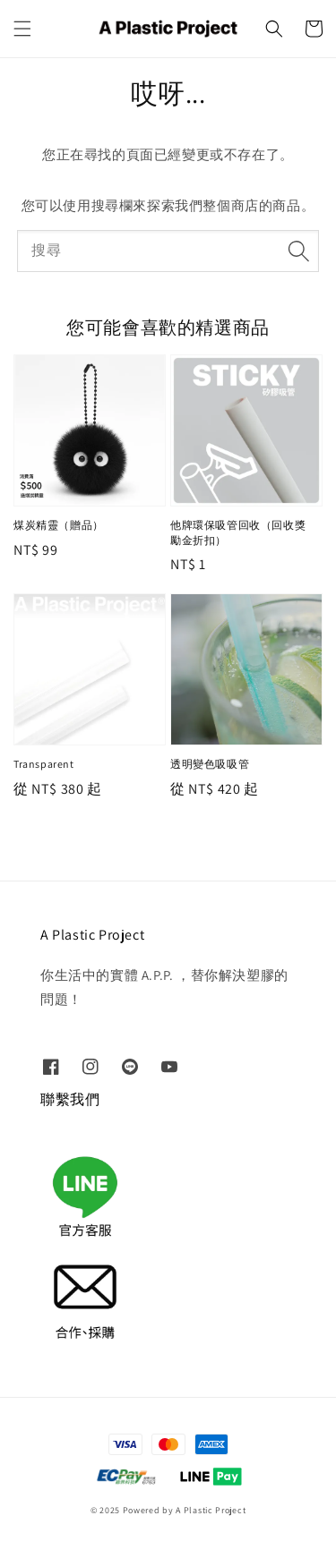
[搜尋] (298, 250)
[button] (22, 28)
